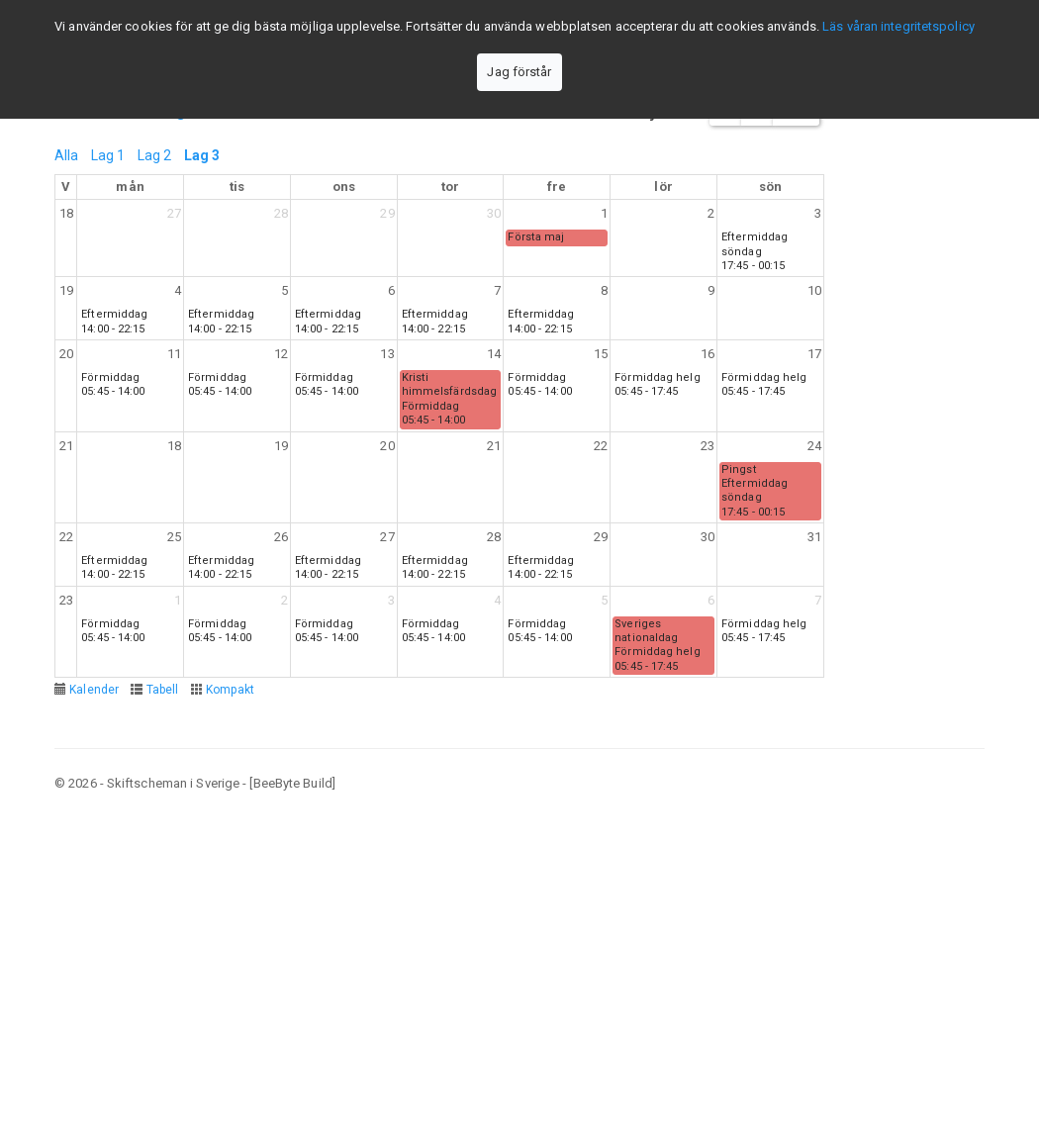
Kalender (94, 690)
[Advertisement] (519, 956)
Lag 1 (108, 155)
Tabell (162, 690)
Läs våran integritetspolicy (898, 26)
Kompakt (230, 690)
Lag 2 (155, 155)
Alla (66, 155)
